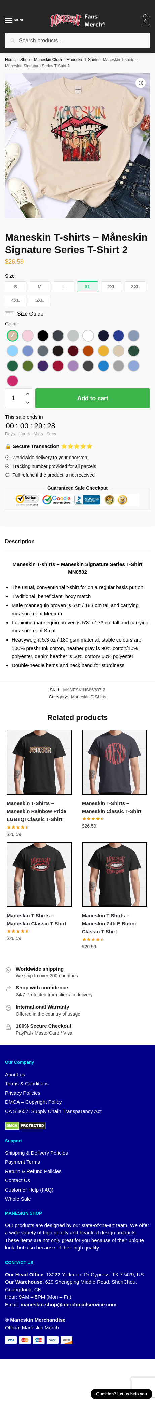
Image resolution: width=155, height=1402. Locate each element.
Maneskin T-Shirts (82, 59)
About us (15, 1074)
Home (10, 59)
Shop (25, 59)
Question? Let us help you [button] (121, 1394)
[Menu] (15, 21)
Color (11, 323)
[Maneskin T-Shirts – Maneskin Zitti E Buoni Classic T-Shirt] (114, 874)
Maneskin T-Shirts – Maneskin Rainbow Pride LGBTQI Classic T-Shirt (36, 811)
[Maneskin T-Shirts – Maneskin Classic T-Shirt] (114, 762)
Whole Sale (18, 1199)
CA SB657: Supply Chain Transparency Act (53, 1111)
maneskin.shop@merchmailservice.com (69, 1304)
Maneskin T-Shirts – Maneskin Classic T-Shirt (112, 807)
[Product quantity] (13, 398)
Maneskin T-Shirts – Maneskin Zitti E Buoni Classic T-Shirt (109, 924)
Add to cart (92, 398)
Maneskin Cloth (48, 59)
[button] (140, 83)
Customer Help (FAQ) (29, 1190)
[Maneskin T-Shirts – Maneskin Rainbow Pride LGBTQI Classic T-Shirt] (39, 762)
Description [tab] (20, 541)
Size (10, 276)
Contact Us (17, 1180)
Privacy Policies (22, 1093)
